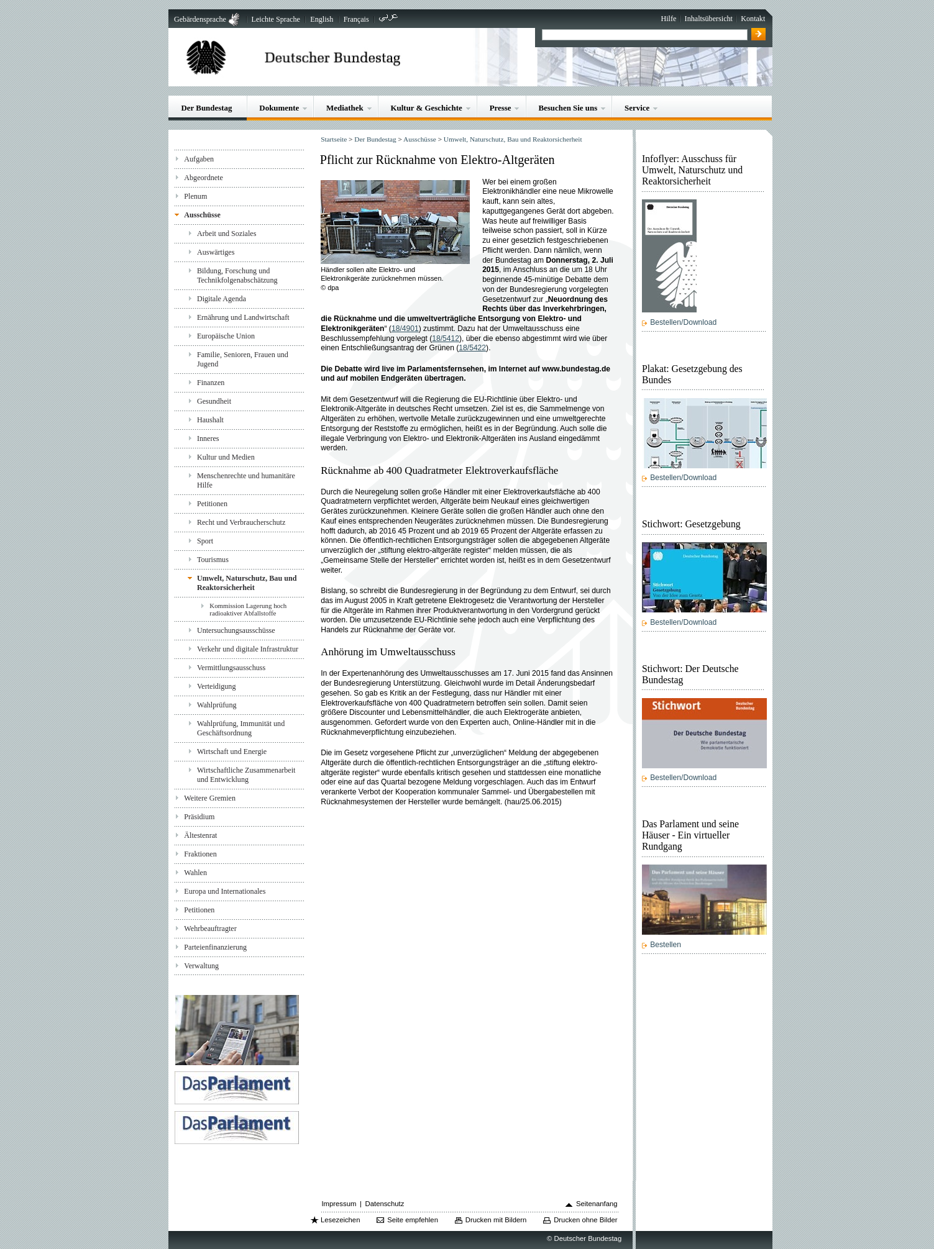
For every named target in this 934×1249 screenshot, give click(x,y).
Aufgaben (199, 159)
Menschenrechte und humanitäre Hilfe (246, 480)
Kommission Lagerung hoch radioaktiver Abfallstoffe (247, 609)
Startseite (334, 139)
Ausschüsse (202, 215)
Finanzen (210, 382)
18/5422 (472, 347)
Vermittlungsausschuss (231, 667)
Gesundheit (214, 401)
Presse (500, 107)
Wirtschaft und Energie (232, 751)
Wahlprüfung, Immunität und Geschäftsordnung (241, 728)
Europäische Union (226, 336)
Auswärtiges (216, 252)
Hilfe (668, 18)
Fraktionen (200, 854)
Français (356, 19)
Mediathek (345, 107)
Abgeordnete (203, 177)
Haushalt (210, 420)
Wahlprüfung (217, 705)
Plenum (195, 196)
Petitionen (212, 503)
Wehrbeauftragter (210, 928)
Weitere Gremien (210, 798)
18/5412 (445, 338)
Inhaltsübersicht (709, 18)
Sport (205, 541)
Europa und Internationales (224, 891)
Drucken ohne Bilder (585, 1220)
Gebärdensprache (200, 19)
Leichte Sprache (276, 19)
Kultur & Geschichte (426, 107)
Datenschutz (385, 1203)
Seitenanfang (597, 1203)
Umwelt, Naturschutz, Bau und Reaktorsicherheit (246, 583)
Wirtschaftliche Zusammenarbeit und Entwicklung (246, 775)
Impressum (338, 1203)
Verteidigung (216, 686)
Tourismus (213, 559)
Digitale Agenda (221, 298)
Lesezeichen (340, 1220)
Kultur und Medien (226, 457)
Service (637, 107)
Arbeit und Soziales (227, 233)
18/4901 (405, 328)
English (321, 19)
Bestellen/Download (683, 322)
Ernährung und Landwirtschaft (243, 317)
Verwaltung (201, 965)
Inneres (208, 438)
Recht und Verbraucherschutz (241, 522)
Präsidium (199, 816)
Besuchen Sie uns (567, 107)
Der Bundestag (206, 107)
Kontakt (753, 18)
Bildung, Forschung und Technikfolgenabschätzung (237, 275)
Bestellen (665, 944)
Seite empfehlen (412, 1220)
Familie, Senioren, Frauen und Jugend (242, 359)
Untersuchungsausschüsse (236, 630)
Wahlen (195, 872)
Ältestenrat (200, 835)
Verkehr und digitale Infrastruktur (247, 649)
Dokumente (279, 107)
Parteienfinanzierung (215, 947)
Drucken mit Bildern (496, 1220)
